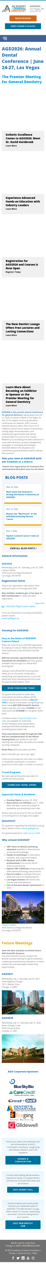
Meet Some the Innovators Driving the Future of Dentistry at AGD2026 (22, 494)
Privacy (12, 1253)
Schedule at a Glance (19, 461)
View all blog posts (22, 548)
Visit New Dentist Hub (23, 1224)
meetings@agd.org (10, 618)
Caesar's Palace (9, 925)
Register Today (13, 272)
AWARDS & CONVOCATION (23, 1160)
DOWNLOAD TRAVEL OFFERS (22, 785)
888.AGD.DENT (33, 1245)
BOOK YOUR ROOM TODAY (21, 688)
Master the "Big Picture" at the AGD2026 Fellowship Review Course (21, 516)
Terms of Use (24, 1253)
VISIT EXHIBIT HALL (23, 1189)
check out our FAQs (31, 833)
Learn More (11, 145)
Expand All (39, 603)
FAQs (34, 1253)
